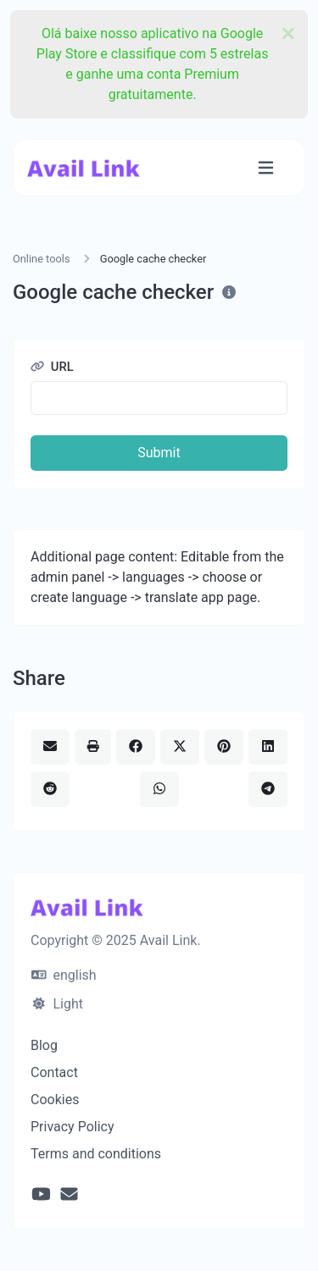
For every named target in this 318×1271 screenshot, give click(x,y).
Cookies (55, 1099)
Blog (44, 1045)
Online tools (41, 258)
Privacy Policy (72, 1127)
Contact (54, 1072)
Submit (158, 453)
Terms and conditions (96, 1154)
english (64, 975)
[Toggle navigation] (266, 168)
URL (52, 366)
